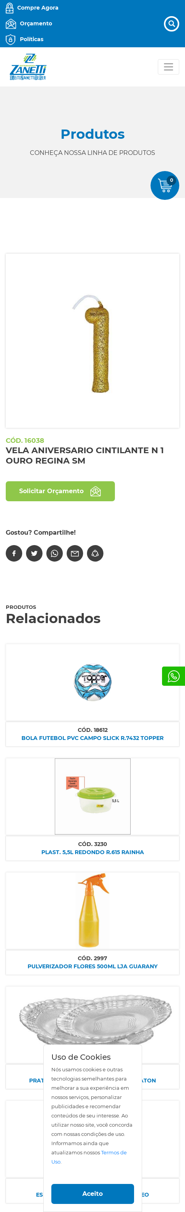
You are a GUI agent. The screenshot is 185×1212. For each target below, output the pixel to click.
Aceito (92, 1193)
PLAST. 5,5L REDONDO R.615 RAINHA (92, 852)
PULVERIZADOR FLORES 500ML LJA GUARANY (92, 966)
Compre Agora (38, 7)
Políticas (31, 39)
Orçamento (36, 23)
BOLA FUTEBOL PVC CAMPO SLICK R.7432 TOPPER (92, 738)
